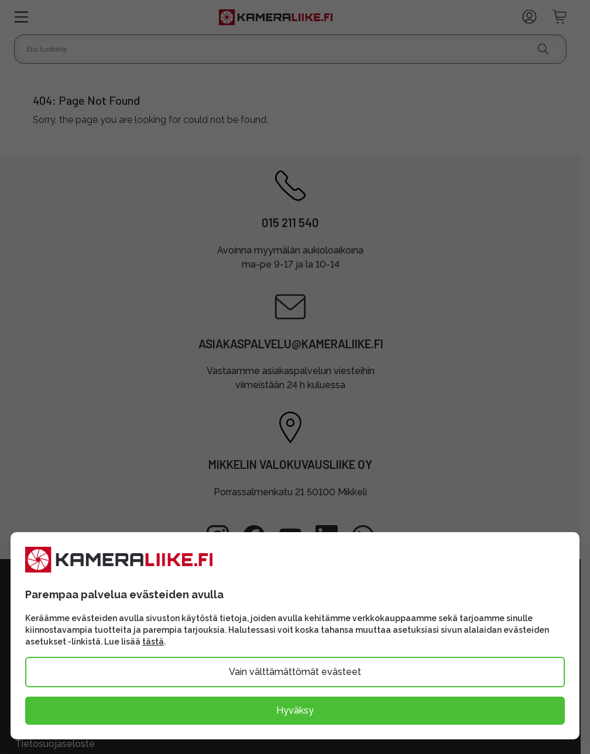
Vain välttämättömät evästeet (295, 671)
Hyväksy (295, 710)
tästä (153, 641)
